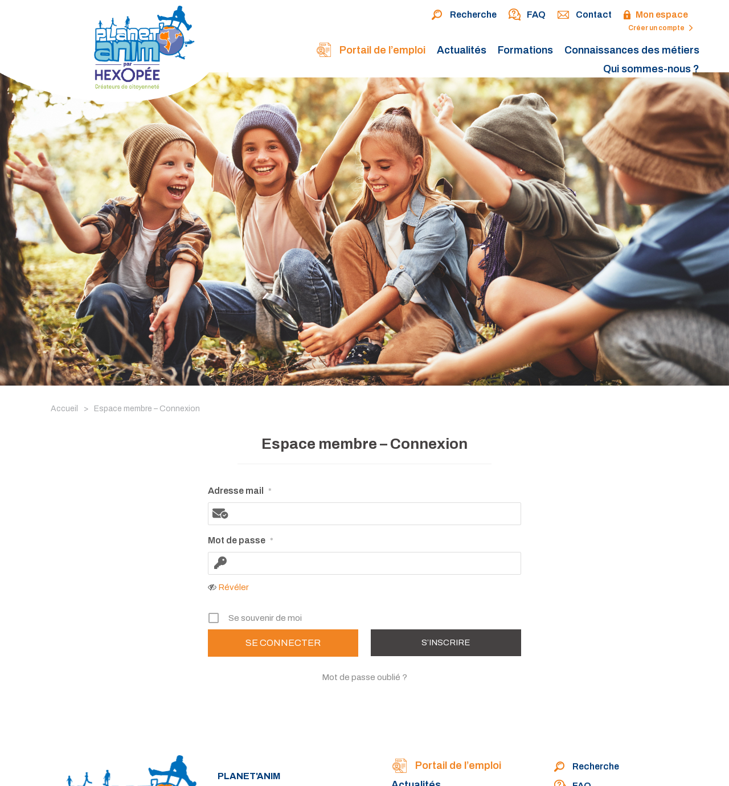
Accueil (64, 408)
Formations (525, 50)
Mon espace (655, 15)
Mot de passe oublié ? (364, 677)
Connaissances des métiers (631, 50)
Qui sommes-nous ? (651, 69)
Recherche (464, 15)
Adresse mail (240, 491)
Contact (584, 15)
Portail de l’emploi (370, 51)
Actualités (461, 50)
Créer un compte (660, 28)
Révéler (233, 587)
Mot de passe (240, 541)
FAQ (527, 15)
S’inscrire (445, 642)
